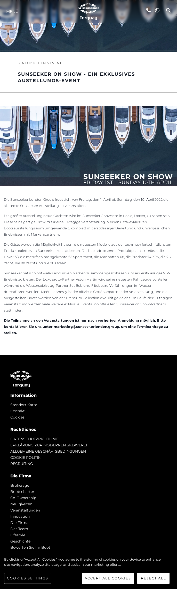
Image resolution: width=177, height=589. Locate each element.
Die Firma (19, 522)
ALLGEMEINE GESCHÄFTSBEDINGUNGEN (48, 451)
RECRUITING (21, 463)
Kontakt (17, 411)
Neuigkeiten (21, 504)
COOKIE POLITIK (25, 457)
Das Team (19, 528)
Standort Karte (23, 404)
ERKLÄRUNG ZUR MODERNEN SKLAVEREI (48, 445)
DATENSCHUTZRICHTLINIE (34, 439)
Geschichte (20, 541)
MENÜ (12, 11)
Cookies (17, 417)
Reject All (153, 578)
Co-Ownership (23, 497)
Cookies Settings (27, 578)
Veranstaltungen (25, 510)
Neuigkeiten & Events (40, 63)
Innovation (20, 516)
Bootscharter (22, 491)
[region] (88, 570)
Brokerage (19, 485)
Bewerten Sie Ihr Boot (30, 547)
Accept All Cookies (108, 578)
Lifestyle (17, 535)
